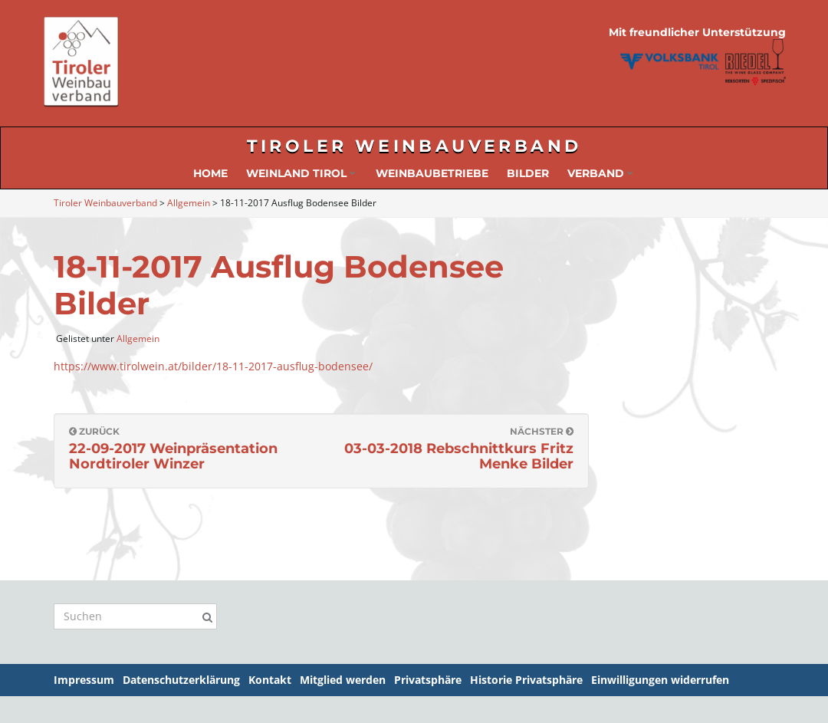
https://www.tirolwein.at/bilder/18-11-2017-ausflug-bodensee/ (213, 366)
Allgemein (138, 338)
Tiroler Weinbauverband (414, 146)
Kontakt (269, 679)
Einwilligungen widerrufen (660, 679)
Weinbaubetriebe (432, 173)
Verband (600, 173)
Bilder (528, 173)
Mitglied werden (343, 679)
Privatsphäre (428, 679)
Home (210, 173)
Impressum (84, 679)
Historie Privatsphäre (526, 679)
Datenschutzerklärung (181, 679)
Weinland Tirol (301, 173)
